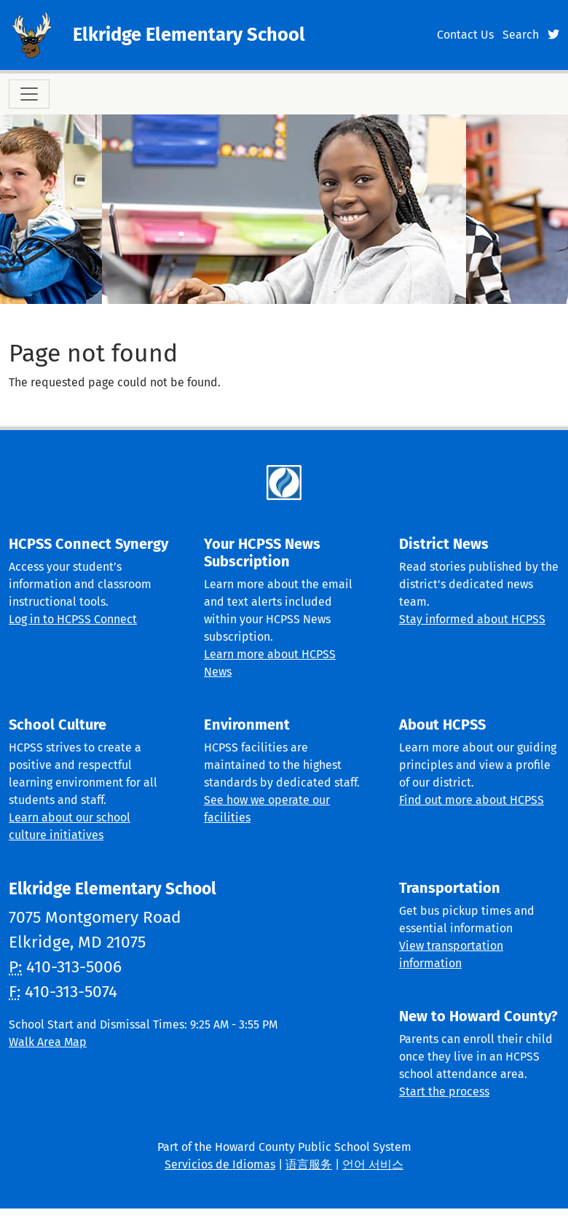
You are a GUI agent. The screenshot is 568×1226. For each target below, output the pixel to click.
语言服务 (308, 1164)
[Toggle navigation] (29, 94)
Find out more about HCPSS (471, 800)
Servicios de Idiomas (220, 1164)
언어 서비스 (372, 1164)
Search (520, 35)
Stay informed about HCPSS (472, 619)
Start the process (444, 1091)
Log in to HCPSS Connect (73, 619)
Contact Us (465, 35)
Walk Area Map (48, 1042)
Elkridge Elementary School (189, 34)
